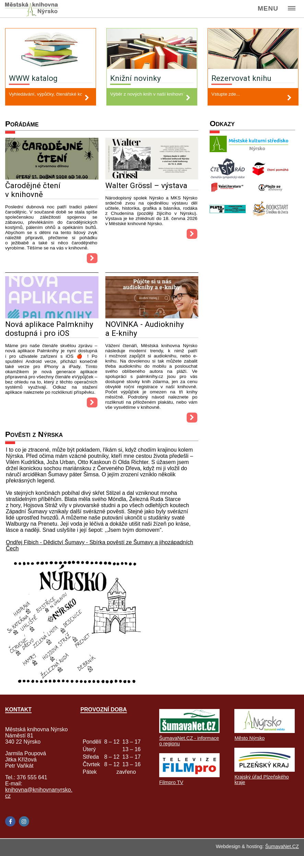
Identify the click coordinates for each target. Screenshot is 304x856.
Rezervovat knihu (241, 78)
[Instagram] (24, 821)
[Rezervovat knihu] (253, 49)
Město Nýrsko (249, 738)
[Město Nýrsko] (264, 731)
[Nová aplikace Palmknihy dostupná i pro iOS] (51, 316)
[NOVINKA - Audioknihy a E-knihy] (152, 316)
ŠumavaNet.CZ (282, 846)
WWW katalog (33, 78)
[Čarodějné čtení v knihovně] (51, 178)
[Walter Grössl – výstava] (152, 178)
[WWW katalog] (50, 49)
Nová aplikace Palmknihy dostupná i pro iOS (49, 329)
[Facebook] (10, 821)
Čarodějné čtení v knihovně (32, 190)
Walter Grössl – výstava (146, 185)
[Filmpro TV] (189, 775)
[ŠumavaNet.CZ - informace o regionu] (189, 731)
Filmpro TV (171, 782)
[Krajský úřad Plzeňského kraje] (264, 770)
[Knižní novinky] (152, 49)
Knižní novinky (135, 78)
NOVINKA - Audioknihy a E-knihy (144, 329)
